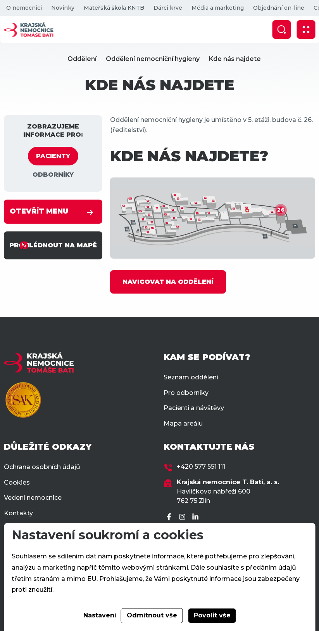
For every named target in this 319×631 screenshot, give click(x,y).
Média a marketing (217, 7)
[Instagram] (183, 517)
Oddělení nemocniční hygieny (153, 59)
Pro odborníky (186, 392)
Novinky (62, 7)
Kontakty (18, 513)
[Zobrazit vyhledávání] (281, 29)
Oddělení (82, 59)
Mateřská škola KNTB (113, 7)
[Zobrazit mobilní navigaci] (306, 29)
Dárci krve (167, 7)
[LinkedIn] (196, 517)
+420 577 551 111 (201, 466)
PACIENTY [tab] (53, 156)
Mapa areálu (183, 423)
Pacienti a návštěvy (194, 408)
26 (280, 210)
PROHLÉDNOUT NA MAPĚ (53, 245)
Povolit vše (212, 615)
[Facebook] (170, 517)
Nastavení (99, 615)
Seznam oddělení (191, 377)
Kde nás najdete (235, 59)
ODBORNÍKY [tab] (53, 174)
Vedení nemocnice (33, 497)
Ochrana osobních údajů (42, 467)
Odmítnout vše (152, 615)
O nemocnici (23, 7)
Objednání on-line (278, 7)
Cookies (17, 482)
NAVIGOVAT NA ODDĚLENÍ (168, 281)
